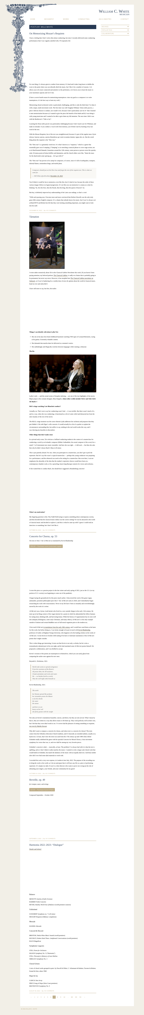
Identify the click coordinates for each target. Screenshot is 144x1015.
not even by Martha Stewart (38, 726)
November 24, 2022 (56, 176)
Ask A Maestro (105, 19)
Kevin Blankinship (84, 630)
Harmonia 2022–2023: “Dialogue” (46, 844)
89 (76, 997)
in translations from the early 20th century (56, 627)
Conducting (84, 19)
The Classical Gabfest (60, 275)
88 (72, 997)
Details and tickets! (35, 849)
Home (32, 19)
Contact (125, 19)
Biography (49, 19)
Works (66, 19)
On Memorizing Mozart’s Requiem (46, 33)
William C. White (114, 11)
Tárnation (34, 216)
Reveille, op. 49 (37, 779)
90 (80, 997)
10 (64, 997)
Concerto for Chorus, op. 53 (43, 536)
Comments (50, 210)
